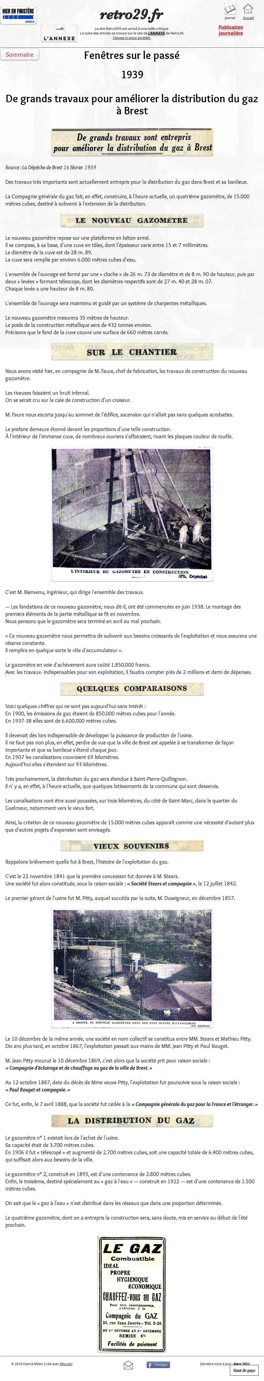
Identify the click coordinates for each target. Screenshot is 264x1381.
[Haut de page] (244, 1370)
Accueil (248, 18)
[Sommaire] (20, 54)
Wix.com (66, 1364)
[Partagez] (158, 1365)
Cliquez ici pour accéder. (132, 37)
